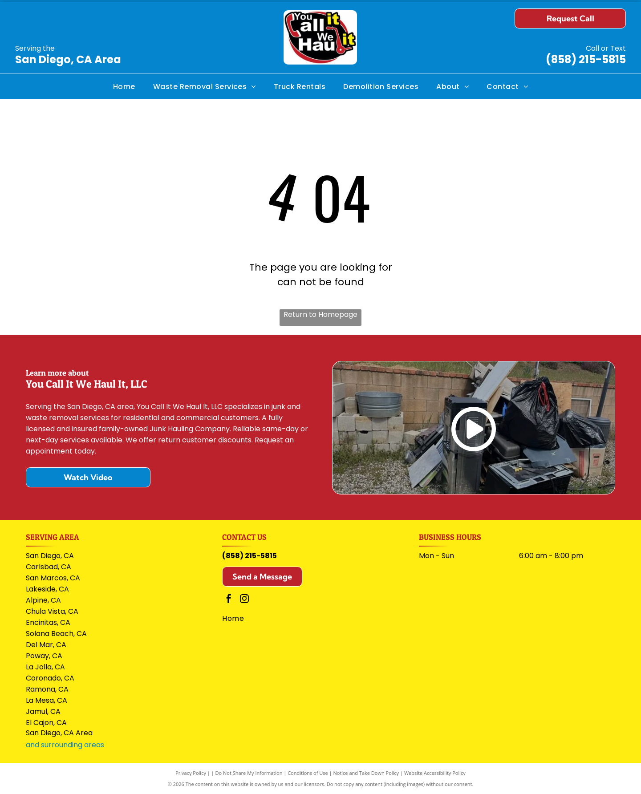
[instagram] (244, 600)
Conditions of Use (308, 773)
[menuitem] (124, 86)
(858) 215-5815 (586, 59)
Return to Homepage (320, 314)
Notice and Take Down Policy (366, 773)
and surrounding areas (65, 745)
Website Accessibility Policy (435, 773)
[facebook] (228, 600)
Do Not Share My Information (249, 773)
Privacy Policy (190, 773)
